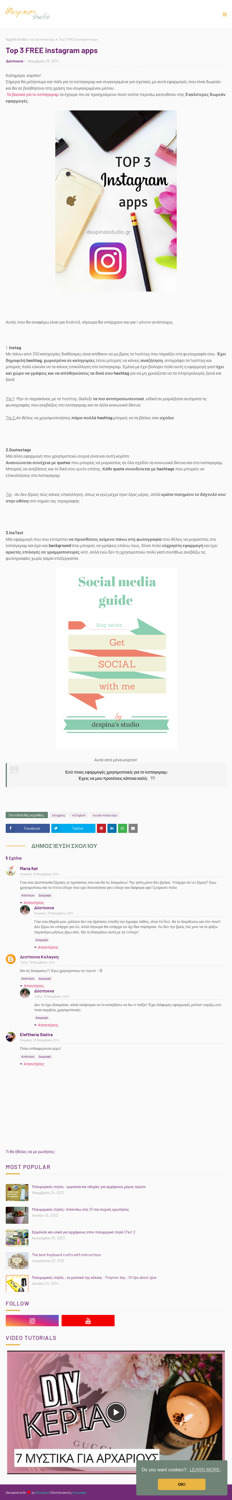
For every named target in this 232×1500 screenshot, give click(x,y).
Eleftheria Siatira (36, 1034)
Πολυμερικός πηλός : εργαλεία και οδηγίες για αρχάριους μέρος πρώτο (89, 1186)
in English (79, 815)
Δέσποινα (14, 61)
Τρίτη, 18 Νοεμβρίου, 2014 (37, 962)
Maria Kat (29, 868)
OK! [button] (182, 1484)
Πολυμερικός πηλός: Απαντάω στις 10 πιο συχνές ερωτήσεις (80, 1209)
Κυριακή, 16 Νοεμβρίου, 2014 (39, 874)
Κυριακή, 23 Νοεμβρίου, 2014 (40, 1040)
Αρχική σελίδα (16, 39)
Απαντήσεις (34, 902)
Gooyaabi (79, 1492)
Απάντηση (27, 895)
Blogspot (43, 1492)
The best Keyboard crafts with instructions (66, 1254)
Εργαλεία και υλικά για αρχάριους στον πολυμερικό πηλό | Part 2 (83, 1232)
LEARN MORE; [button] (205, 1469)
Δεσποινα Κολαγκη (39, 956)
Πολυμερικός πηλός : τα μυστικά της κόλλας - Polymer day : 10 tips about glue (94, 1277)
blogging (58, 815)
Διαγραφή (44, 895)
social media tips (42, 39)
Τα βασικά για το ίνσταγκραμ (33, 94)
